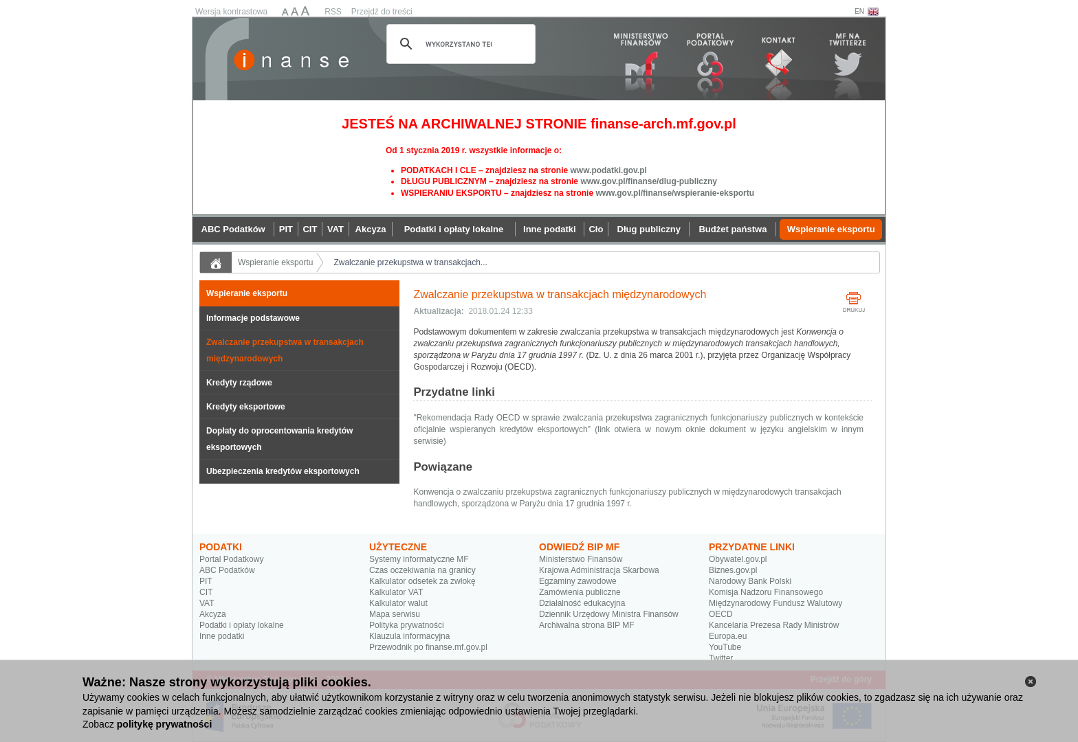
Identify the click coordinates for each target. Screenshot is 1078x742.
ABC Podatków (227, 570)
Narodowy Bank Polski (750, 581)
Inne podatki (221, 636)
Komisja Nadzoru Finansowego (766, 592)
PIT (205, 581)
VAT (206, 603)
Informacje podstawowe (253, 318)
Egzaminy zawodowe (578, 581)
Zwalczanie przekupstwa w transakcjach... (410, 262)
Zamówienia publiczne (580, 592)
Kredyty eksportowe (245, 407)
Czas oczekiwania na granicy (422, 570)
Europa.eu (728, 636)
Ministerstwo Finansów (580, 559)
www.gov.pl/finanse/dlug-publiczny (648, 181)
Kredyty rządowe (239, 382)
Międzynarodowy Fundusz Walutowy (775, 603)
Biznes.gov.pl (733, 570)
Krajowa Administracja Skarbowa (599, 570)
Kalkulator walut (398, 603)
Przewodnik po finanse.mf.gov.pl (428, 647)
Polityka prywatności (406, 625)
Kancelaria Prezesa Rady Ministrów (774, 625)
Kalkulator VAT (396, 592)
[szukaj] (459, 44)
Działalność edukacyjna (582, 603)
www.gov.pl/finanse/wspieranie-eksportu (674, 193)
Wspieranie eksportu (275, 262)
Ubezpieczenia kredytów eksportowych (283, 471)
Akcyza (212, 614)
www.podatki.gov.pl (608, 170)
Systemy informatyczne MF (419, 559)
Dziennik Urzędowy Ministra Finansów (609, 614)
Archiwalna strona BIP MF (587, 625)
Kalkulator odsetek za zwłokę (422, 581)
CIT (205, 592)
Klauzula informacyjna (409, 636)
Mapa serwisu (394, 614)
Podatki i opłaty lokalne (241, 625)
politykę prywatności (164, 724)
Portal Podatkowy (231, 559)
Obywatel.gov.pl (738, 559)
